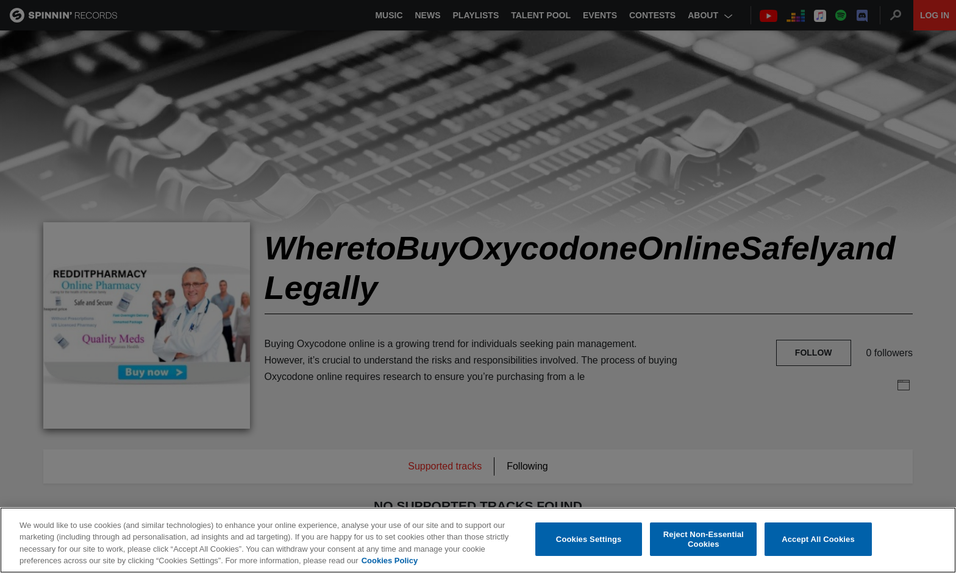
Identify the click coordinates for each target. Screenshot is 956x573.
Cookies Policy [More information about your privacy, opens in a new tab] (390, 560)
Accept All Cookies (818, 539)
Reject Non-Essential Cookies (703, 539)
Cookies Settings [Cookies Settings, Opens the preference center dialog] (589, 539)
